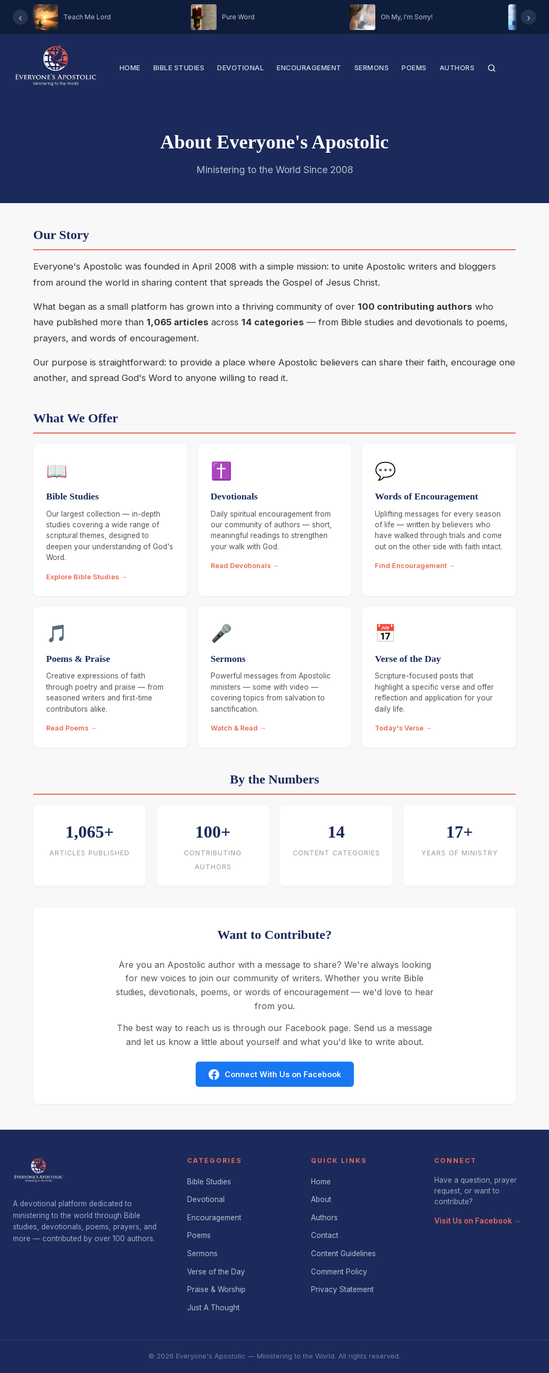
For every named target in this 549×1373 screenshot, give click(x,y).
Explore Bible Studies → (87, 577)
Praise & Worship (216, 1289)
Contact (324, 1235)
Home (130, 68)
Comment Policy (339, 1271)
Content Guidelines (343, 1253)
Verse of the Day (216, 1271)
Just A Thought (213, 1307)
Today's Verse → (403, 728)
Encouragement (309, 68)
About (321, 1199)
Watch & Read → (238, 728)
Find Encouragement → (415, 566)
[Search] (491, 68)
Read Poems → (71, 728)
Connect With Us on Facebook (275, 1074)
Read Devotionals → (245, 566)
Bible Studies (179, 68)
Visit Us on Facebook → (477, 1221)
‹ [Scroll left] (21, 17)
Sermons (371, 68)
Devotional (240, 68)
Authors (457, 68)
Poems (414, 68)
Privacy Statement (342, 1289)
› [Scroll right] (529, 17)
